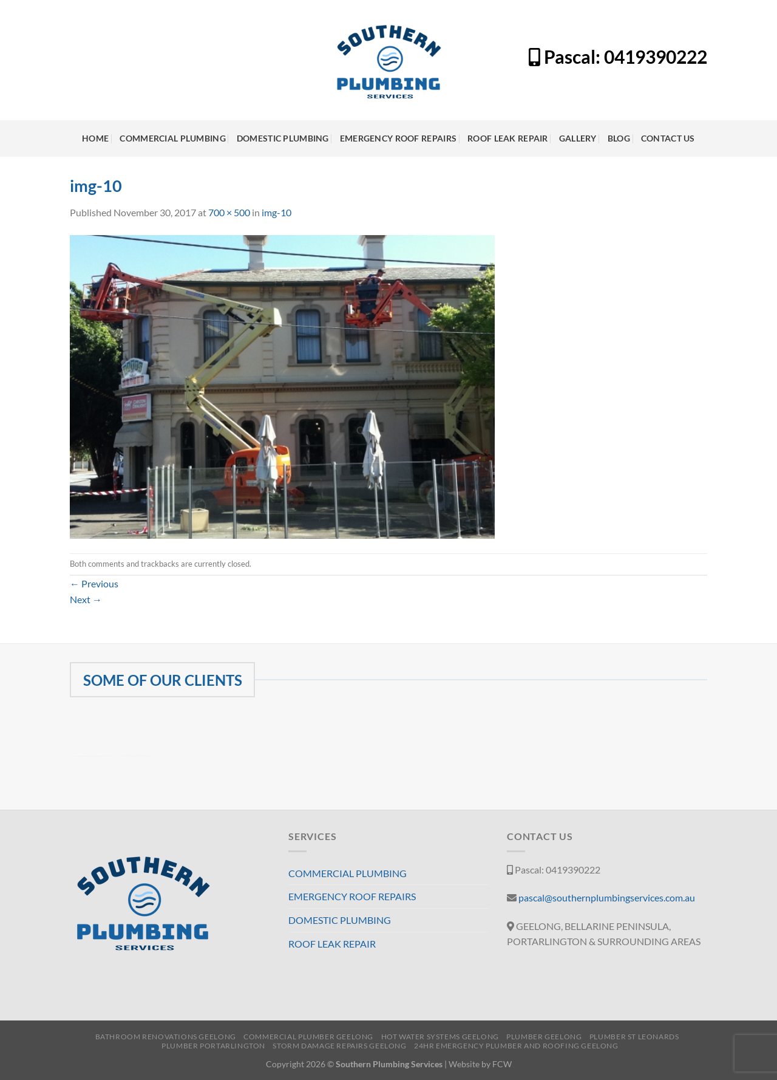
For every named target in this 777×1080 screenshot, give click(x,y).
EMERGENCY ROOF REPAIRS (398, 138)
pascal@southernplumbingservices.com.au (606, 897)
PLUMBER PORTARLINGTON (213, 1045)
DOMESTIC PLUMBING (283, 138)
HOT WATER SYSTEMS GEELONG (440, 1036)
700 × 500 (229, 212)
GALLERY (578, 138)
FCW (502, 1064)
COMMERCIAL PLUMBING (172, 138)
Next (86, 599)
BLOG (619, 138)
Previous (94, 583)
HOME (95, 138)
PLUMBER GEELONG (544, 1036)
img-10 (276, 212)
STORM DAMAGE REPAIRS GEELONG (339, 1045)
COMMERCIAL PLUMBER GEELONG (308, 1036)
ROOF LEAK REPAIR (507, 138)
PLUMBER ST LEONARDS (634, 1036)
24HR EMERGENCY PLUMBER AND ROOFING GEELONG (516, 1045)
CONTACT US (668, 138)
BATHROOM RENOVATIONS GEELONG (165, 1036)
